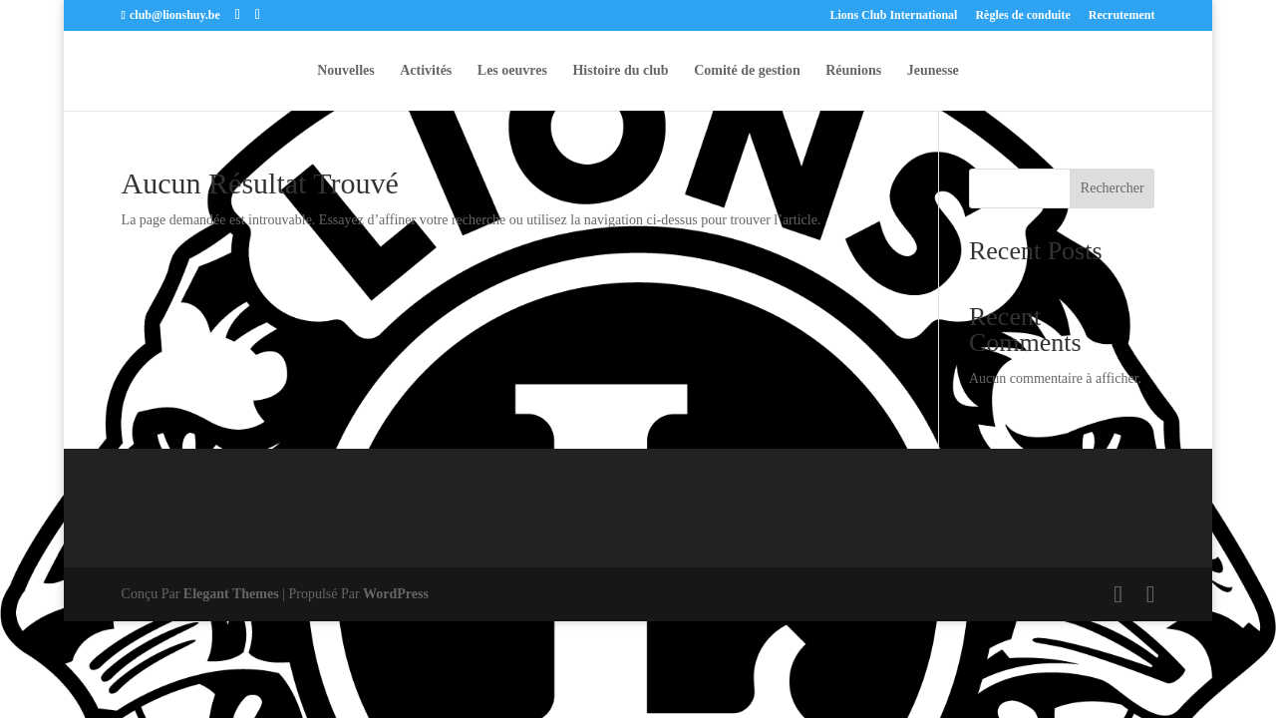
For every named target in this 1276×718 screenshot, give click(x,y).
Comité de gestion (747, 71)
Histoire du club (620, 71)
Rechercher (1112, 187)
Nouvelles (346, 71)
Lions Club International (893, 15)
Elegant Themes (231, 593)
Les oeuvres (512, 71)
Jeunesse (933, 71)
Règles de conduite (1022, 15)
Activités (426, 71)
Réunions (853, 71)
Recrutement (1122, 15)
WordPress (396, 593)
